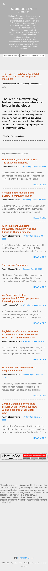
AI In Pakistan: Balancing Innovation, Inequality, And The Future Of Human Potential (19, 229)
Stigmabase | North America (24, 10)
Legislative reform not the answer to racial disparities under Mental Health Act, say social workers (20, 334)
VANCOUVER (24, 472)
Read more (39, 185)
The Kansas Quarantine (15, 265)
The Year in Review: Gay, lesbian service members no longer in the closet (22, 102)
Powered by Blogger (24, 558)
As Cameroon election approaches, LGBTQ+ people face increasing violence (20, 298)
